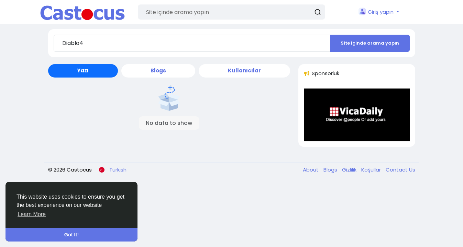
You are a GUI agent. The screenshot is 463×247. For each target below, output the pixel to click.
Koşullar (371, 169)
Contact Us (400, 169)
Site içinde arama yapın (370, 43)
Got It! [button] (71, 234)
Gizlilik (350, 169)
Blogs (331, 169)
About (311, 169)
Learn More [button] (32, 214)
